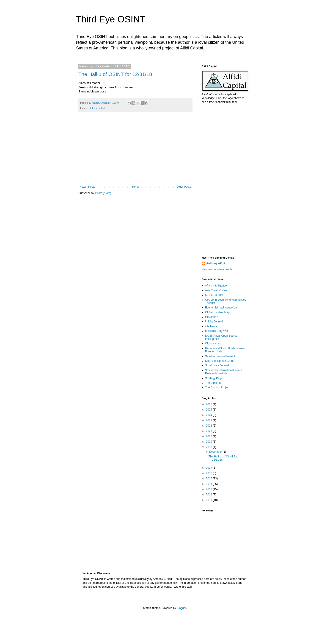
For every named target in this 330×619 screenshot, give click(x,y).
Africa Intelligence (216, 285)
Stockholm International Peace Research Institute (223, 372)
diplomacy (94, 108)
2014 (209, 484)
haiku (104, 108)
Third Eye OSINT (111, 19)
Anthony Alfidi (215, 263)
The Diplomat (213, 382)
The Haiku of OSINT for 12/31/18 (115, 74)
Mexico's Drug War (216, 330)
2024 (209, 415)
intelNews (211, 326)
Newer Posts (87, 186)
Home (136, 186)
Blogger (181, 608)
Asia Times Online (216, 290)
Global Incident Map (217, 312)
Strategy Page (214, 378)
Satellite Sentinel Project (220, 356)
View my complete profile (217, 269)
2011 (209, 500)
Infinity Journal (214, 321)
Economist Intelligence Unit (221, 307)
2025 (209, 409)
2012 (209, 494)
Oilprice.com (212, 343)
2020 (209, 436)
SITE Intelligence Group (219, 360)
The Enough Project (217, 387)
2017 (209, 467)
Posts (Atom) (103, 193)
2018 (209, 447)
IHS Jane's (211, 317)
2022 (209, 425)
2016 (209, 473)
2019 (209, 441)
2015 (209, 478)
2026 (209, 404)
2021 (209, 431)
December (216, 451)
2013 (209, 489)
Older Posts (183, 186)
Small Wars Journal (217, 365)
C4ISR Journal (214, 295)
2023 (209, 420)
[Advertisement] (135, 150)
